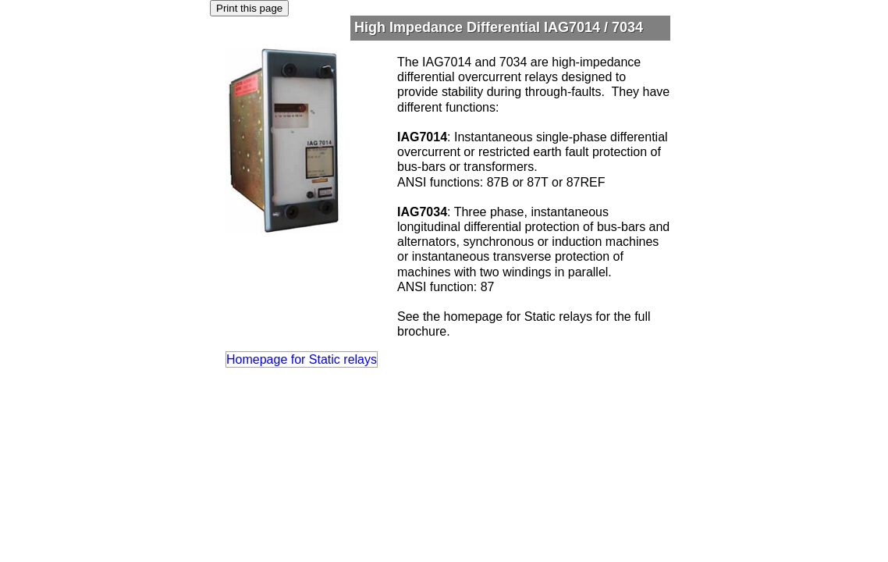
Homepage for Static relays (301, 359)
